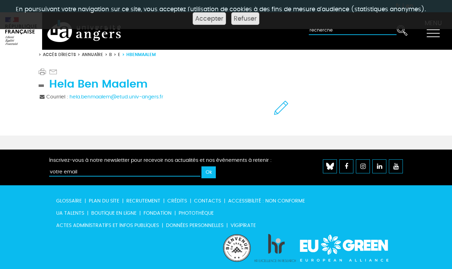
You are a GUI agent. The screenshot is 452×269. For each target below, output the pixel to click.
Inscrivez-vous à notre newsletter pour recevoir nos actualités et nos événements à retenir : (160, 160)
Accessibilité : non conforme (266, 201)
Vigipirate (243, 225)
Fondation (158, 213)
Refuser (245, 18)
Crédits (177, 201)
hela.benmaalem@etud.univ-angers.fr (116, 97)
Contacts (207, 201)
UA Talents (70, 213)
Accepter (209, 18)
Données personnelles (195, 225)
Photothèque (196, 213)
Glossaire (69, 201)
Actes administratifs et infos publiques (107, 225)
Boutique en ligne (114, 213)
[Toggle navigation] (433, 31)
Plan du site (104, 201)
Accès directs (59, 54)
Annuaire (92, 54)
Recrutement (143, 201)
